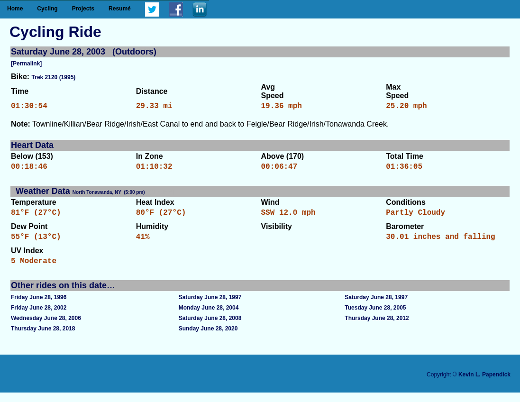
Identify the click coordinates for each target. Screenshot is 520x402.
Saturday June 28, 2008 (210, 327)
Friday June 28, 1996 (38, 306)
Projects (83, 8)
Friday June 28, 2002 (38, 317)
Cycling (47, 8)
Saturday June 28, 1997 (210, 306)
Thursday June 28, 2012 (377, 327)
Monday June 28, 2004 (209, 317)
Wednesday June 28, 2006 (46, 327)
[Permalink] (26, 63)
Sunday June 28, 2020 (208, 338)
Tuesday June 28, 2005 (375, 317)
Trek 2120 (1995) (54, 77)
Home (15, 8)
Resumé (120, 8)
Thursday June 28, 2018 (43, 338)
